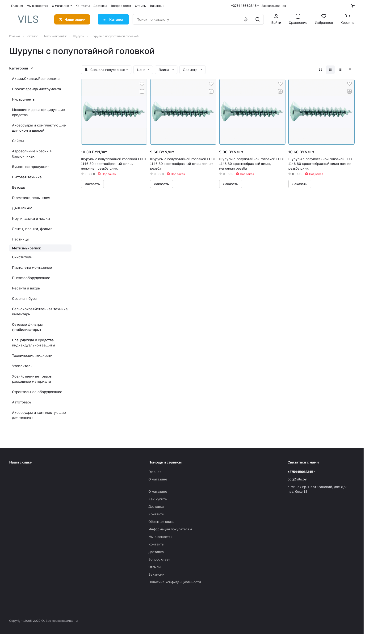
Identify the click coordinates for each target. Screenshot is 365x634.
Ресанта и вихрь (26, 288)
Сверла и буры (24, 298)
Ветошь (18, 187)
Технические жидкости (32, 355)
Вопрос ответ (159, 559)
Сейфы (18, 140)
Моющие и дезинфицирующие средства (38, 112)
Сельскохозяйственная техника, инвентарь (40, 311)
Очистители (22, 257)
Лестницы (20, 239)
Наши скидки (20, 462)
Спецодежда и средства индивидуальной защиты (33, 342)
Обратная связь (161, 522)
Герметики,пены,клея (31, 197)
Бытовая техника (27, 177)
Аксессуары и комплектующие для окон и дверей (39, 127)
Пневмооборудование (31, 278)
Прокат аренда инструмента (36, 89)
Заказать (92, 184)
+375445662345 (243, 6)
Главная (154, 472)
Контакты (156, 514)
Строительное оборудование (37, 392)
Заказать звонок (273, 6)
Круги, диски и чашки (31, 218)
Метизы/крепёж (26, 248)
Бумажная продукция (31, 166)
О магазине (157, 479)
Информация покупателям (170, 529)
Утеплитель (22, 366)
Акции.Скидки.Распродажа (35, 78)
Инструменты (23, 99)
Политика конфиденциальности (174, 582)
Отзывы (154, 567)
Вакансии (156, 574)
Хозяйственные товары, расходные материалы (33, 378)
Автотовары (22, 402)
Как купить (157, 499)
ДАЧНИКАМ (22, 208)
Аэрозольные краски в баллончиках (31, 153)
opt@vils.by (297, 479)
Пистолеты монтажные (32, 267)
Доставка (156, 506)
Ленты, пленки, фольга (32, 229)
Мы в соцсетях (160, 537)
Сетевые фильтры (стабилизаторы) (27, 327)
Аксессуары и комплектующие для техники (39, 415)
